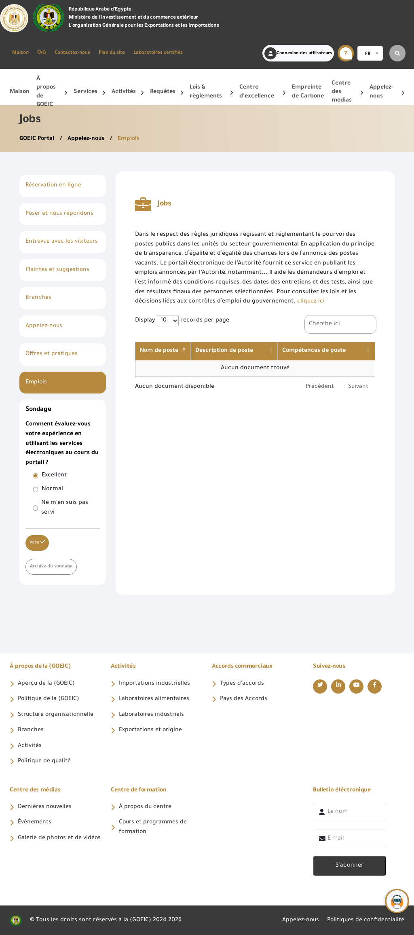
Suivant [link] (358, 387)
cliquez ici (311, 301)
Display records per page (182, 320)
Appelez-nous (87, 139)
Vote (37, 540)
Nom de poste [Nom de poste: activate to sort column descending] (158, 350)
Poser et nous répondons (61, 213)
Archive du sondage (51, 564)
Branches (38, 297)
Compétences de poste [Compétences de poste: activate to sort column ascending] (319, 350)
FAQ (41, 53)
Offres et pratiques (52, 353)
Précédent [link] (318, 387)
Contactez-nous (72, 53)
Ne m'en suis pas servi (64, 506)
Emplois (129, 139)
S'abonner (349, 865)
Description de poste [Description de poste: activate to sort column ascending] (231, 350)
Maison (20, 53)
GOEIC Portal (37, 139)
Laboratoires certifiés (158, 53)
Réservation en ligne (53, 185)
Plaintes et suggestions (58, 269)
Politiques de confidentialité (364, 919)
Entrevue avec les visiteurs (62, 241)
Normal (52, 487)
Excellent (54, 474)
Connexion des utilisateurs (298, 53)
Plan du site (112, 53)
